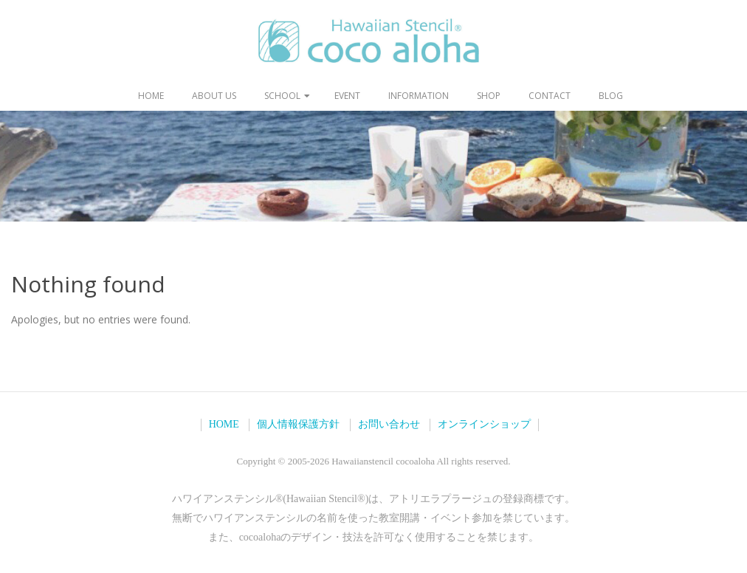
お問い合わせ (389, 424)
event (347, 95)
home (151, 95)
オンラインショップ (484, 424)
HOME (224, 424)
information (418, 95)
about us (214, 95)
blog (611, 95)
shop (488, 95)
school (282, 95)
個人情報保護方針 (298, 424)
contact (550, 95)
